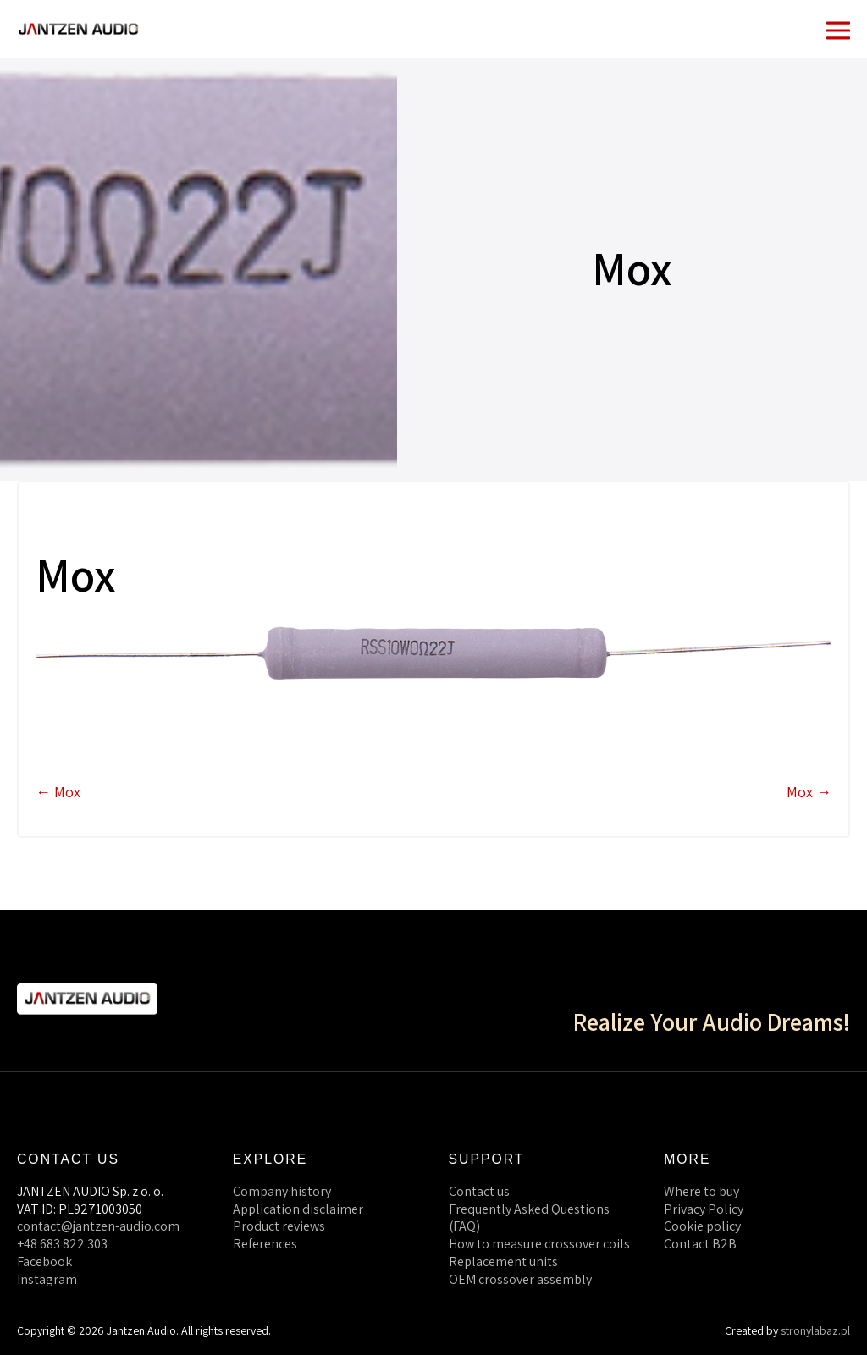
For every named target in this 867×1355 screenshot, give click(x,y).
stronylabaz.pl (815, 1330)
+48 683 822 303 (62, 1244)
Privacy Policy (703, 1209)
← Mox (58, 791)
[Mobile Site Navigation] (838, 28)
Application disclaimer (298, 1209)
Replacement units (503, 1261)
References (265, 1244)
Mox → (809, 791)
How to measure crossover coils (539, 1244)
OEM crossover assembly (520, 1279)
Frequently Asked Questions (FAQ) (529, 1218)
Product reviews (279, 1226)
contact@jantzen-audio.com (98, 1226)
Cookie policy (702, 1226)
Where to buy (701, 1191)
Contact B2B (700, 1244)
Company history (282, 1191)
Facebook (44, 1261)
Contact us (479, 1191)
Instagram (47, 1279)
